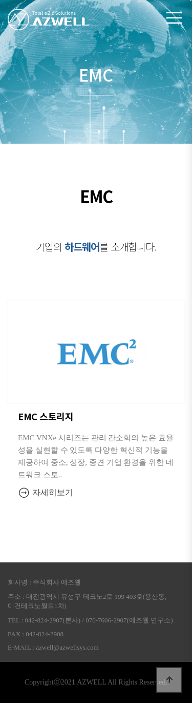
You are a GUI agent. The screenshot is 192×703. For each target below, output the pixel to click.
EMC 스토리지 (45, 416)
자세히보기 (45, 492)
